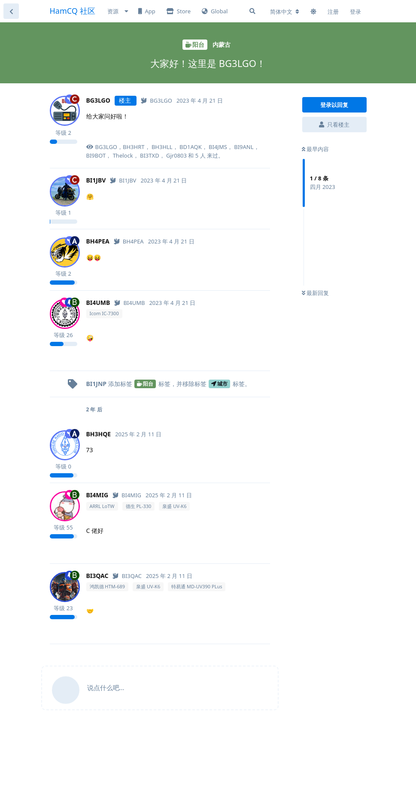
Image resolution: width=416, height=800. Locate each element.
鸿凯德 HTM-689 (107, 586)
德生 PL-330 (139, 506)
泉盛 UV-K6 (174, 506)
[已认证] (156, 100)
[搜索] (252, 11)
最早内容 (315, 149)
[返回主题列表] (11, 11)
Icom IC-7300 (104, 313)
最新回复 (315, 293)
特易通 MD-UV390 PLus (196, 586)
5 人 (200, 155)
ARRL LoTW (102, 506)
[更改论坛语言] (284, 11)
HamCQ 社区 (72, 11)
